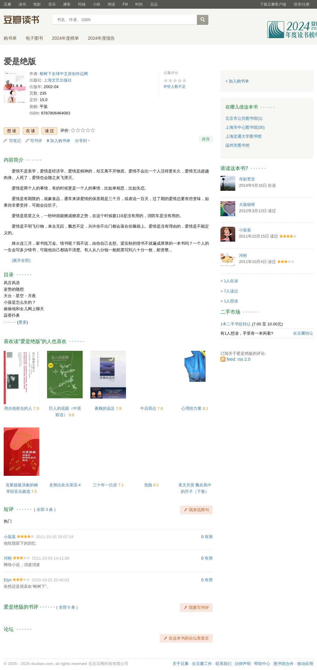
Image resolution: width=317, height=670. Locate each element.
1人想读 (231, 301)
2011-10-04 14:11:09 (50, 558)
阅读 (111, 4)
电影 (37, 4)
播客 (67, 4)
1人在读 (231, 281)
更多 (23, 322)
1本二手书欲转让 (235, 324)
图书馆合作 (284, 663)
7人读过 (231, 291)
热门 (8, 521)
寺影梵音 (247, 179)
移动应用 (305, 663)
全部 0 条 (67, 607)
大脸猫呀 (247, 204)
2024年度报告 (101, 38)
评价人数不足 (174, 86)
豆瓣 (7, 4)
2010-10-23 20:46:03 (50, 580)
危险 (149, 485)
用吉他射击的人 (18, 408)
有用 (209, 536)
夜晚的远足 (105, 408)
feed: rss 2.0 (238, 359)
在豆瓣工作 (202, 663)
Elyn (7, 580)
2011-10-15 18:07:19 (54, 536)
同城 (81, 4)
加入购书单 (60, 140)
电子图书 (34, 38)
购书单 (10, 38)
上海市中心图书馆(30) (245, 127)
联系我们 (223, 663)
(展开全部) (21, 260)
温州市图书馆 (237, 145)
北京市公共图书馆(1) (244, 118)
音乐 (52, 4)
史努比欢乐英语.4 (65, 485)
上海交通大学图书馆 (243, 136)
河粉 (8, 558)
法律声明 (243, 663)
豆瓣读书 (26, 20)
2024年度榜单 (65, 38)
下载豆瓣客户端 (273, 4)
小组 (96, 4)
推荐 (206, 139)
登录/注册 (302, 4)
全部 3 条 (45, 509)
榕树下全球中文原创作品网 (64, 73)
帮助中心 (262, 663)
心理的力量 (192, 408)
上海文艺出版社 (58, 80)
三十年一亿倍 (105, 485)
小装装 (10, 536)
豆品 (154, 4)
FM (125, 4)
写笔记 (15, 140)
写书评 (36, 140)
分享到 (81, 140)
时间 (139, 4)
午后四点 (149, 408)
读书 (22, 4)
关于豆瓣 (180, 663)
